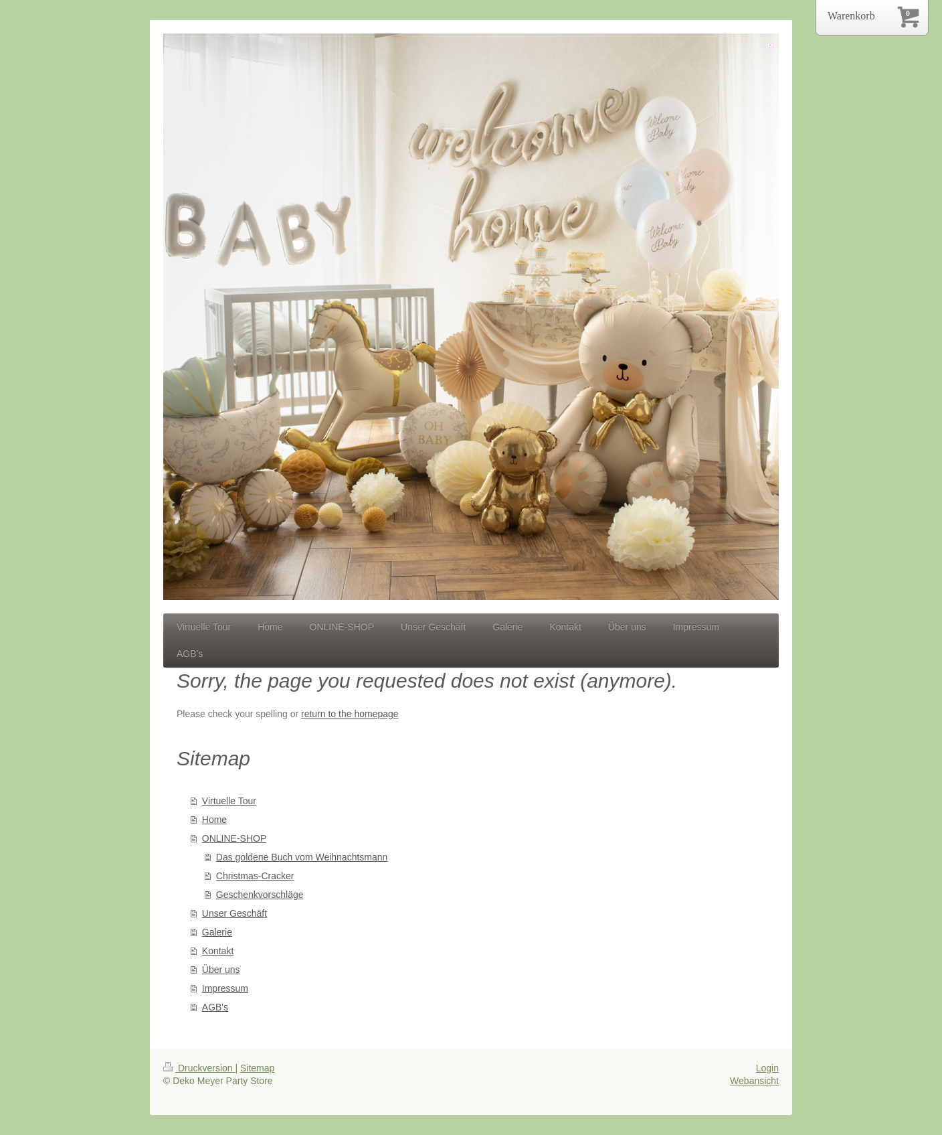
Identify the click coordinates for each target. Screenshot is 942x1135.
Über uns (221, 969)
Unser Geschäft (234, 913)
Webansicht (754, 1080)
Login (767, 1068)
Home (214, 819)
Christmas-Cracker (255, 876)
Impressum (225, 988)
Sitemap (257, 1068)
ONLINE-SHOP (234, 838)
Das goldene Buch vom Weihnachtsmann (302, 857)
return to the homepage (350, 713)
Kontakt (217, 950)
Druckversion (199, 1068)
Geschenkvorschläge (260, 894)
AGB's (215, 1007)
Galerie (217, 932)
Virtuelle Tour (229, 801)
